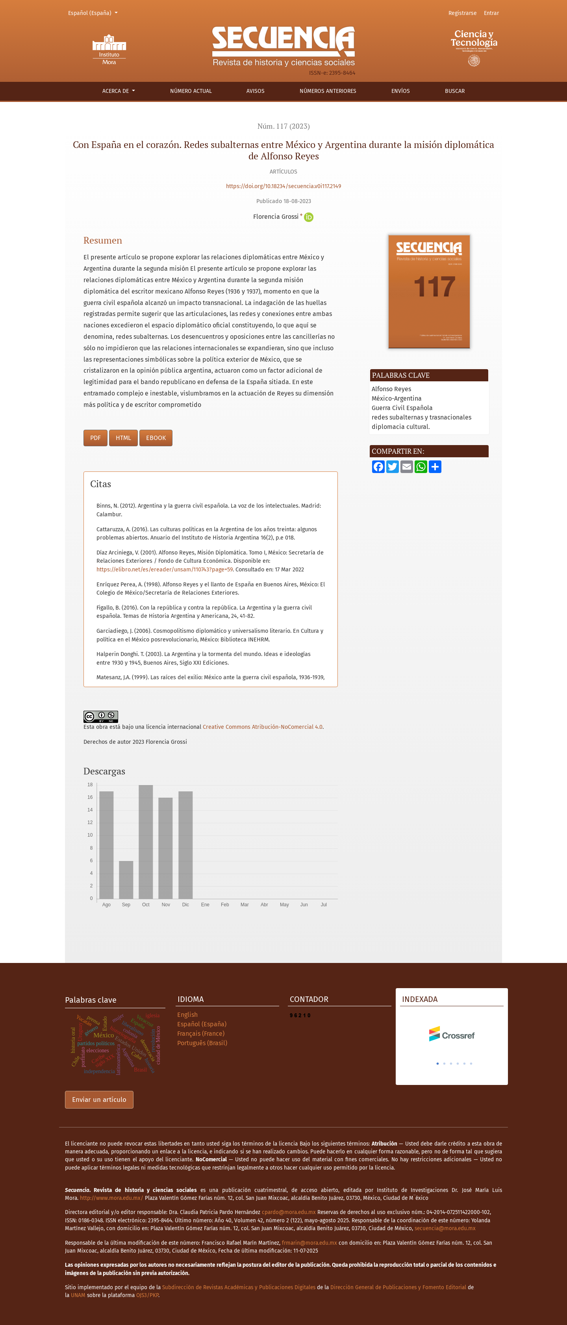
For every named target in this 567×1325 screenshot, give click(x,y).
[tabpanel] (452, 1033)
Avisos (255, 91)
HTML (123, 438)
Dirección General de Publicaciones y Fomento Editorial (398, 1287)
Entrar (491, 13)
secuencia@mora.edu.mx (445, 1228)
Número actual (191, 91)
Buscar (455, 91)
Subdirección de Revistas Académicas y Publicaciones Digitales (238, 1287)
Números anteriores (328, 91)
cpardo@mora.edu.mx (289, 1212)
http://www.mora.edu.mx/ (111, 1198)
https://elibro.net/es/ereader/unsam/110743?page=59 (164, 569)
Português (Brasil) (202, 1043)
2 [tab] (444, 1064)
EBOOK (156, 438)
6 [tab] (471, 1064)
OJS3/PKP (147, 1295)
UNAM (78, 1295)
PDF (95, 438)
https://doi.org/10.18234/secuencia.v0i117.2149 (283, 186)
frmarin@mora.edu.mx (309, 1243)
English (187, 1014)
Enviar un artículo (99, 1100)
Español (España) (94, 13)
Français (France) (200, 1033)
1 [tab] (438, 1064)
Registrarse (462, 13)
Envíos (400, 91)
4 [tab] (458, 1064)
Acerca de (116, 91)
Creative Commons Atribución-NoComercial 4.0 (262, 727)
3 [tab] (451, 1064)
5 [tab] (465, 1064)
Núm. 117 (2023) (284, 126)
